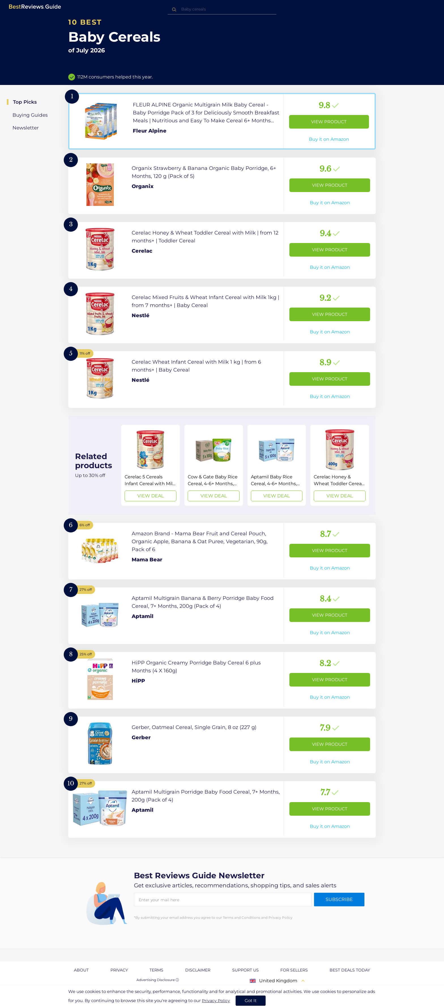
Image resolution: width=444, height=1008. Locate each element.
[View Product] (222, 121)
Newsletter (25, 128)
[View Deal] (150, 465)
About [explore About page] (81, 970)
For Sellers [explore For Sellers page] (294, 970)
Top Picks (25, 102)
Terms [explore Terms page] (156, 970)
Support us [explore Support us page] (245, 970)
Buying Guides (30, 115)
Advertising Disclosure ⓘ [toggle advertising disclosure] (157, 980)
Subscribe (339, 899)
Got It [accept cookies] (251, 1000)
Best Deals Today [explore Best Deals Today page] (350, 970)
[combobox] (222, 9)
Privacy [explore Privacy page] (119, 970)
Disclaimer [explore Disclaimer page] (197, 970)
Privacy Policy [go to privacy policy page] (216, 1000)
